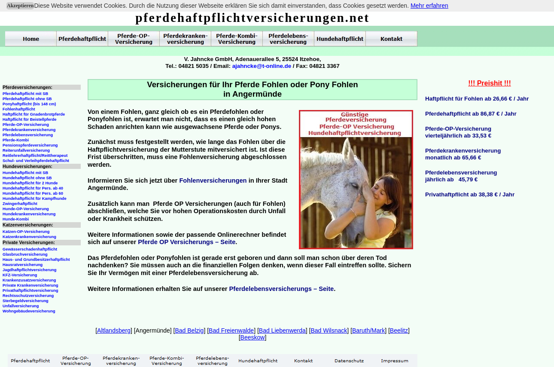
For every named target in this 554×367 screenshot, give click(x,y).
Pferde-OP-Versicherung (26, 124)
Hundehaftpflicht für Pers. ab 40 (33, 188)
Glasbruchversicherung (25, 254)
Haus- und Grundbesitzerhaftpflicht (36, 259)
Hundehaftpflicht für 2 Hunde (30, 183)
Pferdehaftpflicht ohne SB (27, 99)
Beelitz (399, 330)
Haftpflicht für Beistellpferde (29, 119)
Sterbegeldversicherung (26, 301)
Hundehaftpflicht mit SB (25, 173)
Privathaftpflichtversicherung (30, 290)
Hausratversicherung (23, 265)
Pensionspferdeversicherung (30, 145)
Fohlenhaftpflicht (19, 109)
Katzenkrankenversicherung (29, 237)
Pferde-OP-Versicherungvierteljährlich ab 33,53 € (458, 132)
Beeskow (252, 337)
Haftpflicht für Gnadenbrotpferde (34, 114)
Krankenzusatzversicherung (29, 280)
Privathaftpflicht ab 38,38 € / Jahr (469, 194)
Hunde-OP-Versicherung (26, 209)
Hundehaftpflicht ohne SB (27, 178)
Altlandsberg (114, 330)
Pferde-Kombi (16, 140)
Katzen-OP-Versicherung (26, 231)
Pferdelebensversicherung (28, 135)
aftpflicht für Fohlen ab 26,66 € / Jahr (479, 98)
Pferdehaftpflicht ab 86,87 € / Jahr (471, 113)
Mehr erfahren (429, 5)
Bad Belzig (189, 330)
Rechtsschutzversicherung (28, 296)
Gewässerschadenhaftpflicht (30, 249)
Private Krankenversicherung (30, 285)
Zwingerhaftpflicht (20, 204)
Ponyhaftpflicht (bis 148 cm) (29, 104)
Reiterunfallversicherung (26, 150)
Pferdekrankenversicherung (29, 130)
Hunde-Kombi (16, 219)
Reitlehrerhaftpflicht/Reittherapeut (35, 155)
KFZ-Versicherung (20, 275)
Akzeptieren (20, 6)
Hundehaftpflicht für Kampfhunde (35, 198)
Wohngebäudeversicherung (29, 311)
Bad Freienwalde (231, 330)
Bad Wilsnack (328, 330)
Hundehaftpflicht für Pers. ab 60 (33, 193)
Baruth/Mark (368, 330)
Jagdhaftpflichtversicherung (29, 270)
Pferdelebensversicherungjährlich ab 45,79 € (461, 176)
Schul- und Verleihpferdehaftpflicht (36, 161)
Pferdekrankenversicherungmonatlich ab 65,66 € (463, 154)
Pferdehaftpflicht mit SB (25, 94)
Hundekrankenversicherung (29, 214)
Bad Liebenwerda (282, 330)
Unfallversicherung (21, 306)
